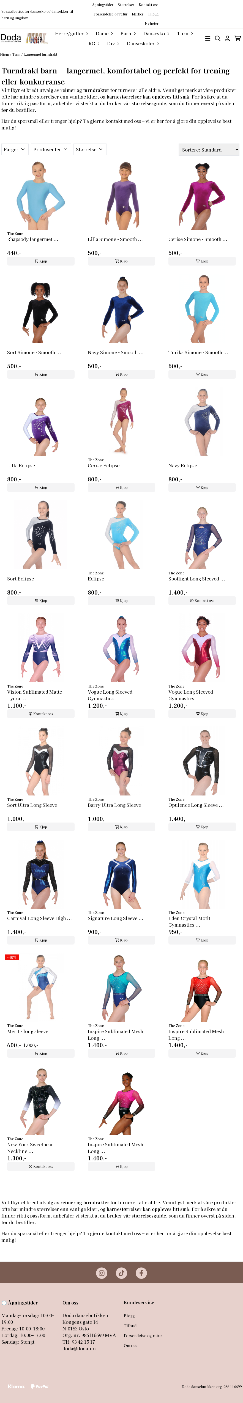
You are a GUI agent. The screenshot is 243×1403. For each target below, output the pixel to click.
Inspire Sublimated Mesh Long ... (115, 1034)
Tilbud (130, 1325)
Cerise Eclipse (103, 465)
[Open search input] (218, 38)
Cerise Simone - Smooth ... (197, 239)
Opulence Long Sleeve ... (196, 805)
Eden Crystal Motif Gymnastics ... (189, 921)
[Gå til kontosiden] (227, 38)
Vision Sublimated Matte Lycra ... (34, 695)
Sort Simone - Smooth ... (34, 352)
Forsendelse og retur (110, 14)
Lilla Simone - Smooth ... (115, 239)
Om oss (130, 1345)
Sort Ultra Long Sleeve (32, 805)
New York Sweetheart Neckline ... (31, 1147)
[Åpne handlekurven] (237, 38)
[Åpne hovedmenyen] (207, 38)
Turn (16, 54)
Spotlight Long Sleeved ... (196, 578)
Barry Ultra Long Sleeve (114, 805)
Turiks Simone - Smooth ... (198, 352)
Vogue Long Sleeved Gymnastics (110, 695)
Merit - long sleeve (27, 1031)
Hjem (5, 54)
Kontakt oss (149, 4)
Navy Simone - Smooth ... (116, 352)
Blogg (129, 1315)
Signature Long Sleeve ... (115, 918)
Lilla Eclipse (21, 465)
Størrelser (126, 4)
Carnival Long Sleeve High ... (39, 918)
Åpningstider (102, 4)
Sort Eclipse (20, 578)
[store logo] (24, 38)
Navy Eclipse (182, 465)
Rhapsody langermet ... (32, 239)
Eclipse (96, 578)
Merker (137, 14)
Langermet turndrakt (40, 54)
